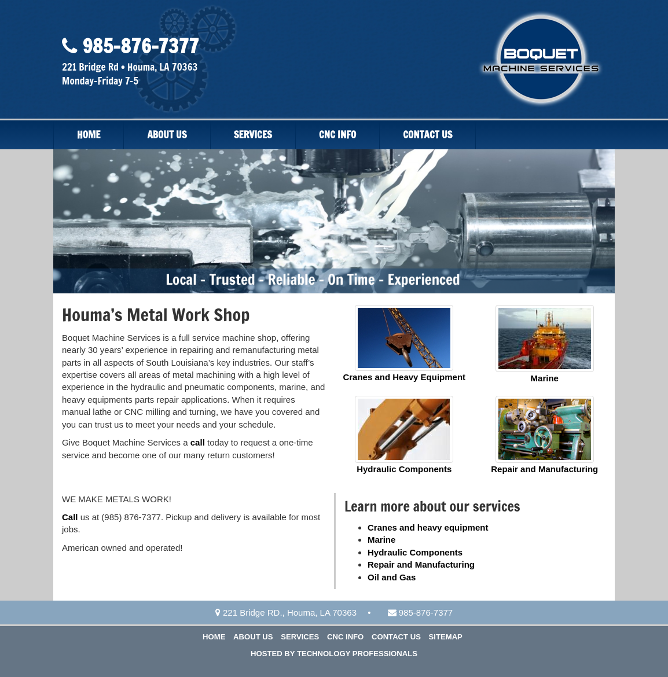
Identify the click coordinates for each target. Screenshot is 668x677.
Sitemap (446, 636)
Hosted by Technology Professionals (334, 653)
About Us (166, 135)
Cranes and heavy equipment (428, 527)
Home (88, 135)
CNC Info (337, 135)
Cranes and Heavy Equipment (404, 377)
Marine (545, 378)
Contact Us (427, 135)
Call (70, 517)
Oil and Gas (392, 577)
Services (253, 135)
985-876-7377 (138, 46)
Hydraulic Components (404, 469)
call (197, 442)
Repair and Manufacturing (544, 469)
